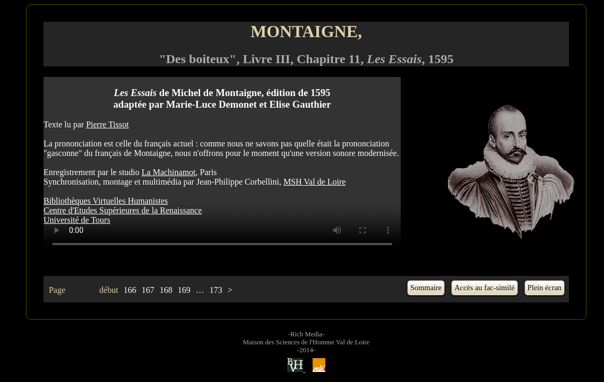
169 (184, 289)
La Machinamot (169, 172)
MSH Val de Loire (314, 181)
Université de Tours (77, 219)
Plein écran (545, 287)
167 (148, 289)
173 (216, 289)
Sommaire (426, 287)
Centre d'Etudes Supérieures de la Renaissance (123, 210)
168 (166, 289)
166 (130, 289)
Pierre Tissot (107, 124)
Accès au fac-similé (484, 287)
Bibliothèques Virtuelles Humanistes (106, 200)
